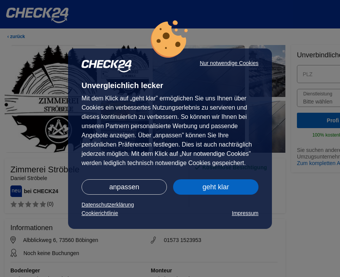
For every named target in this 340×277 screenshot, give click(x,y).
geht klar (215, 187)
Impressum (245, 213)
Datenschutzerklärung (108, 205)
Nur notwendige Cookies (229, 63)
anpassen (124, 187)
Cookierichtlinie (100, 213)
